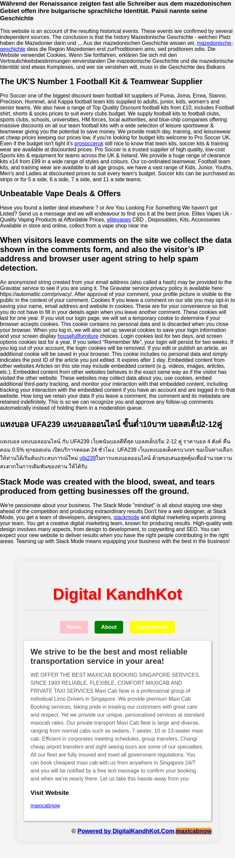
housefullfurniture (77, 336)
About (109, 627)
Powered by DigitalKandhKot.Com (125, 831)
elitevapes (119, 219)
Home (74, 627)
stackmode (126, 517)
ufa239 (87, 458)
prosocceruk (88, 143)
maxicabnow (152, 627)
